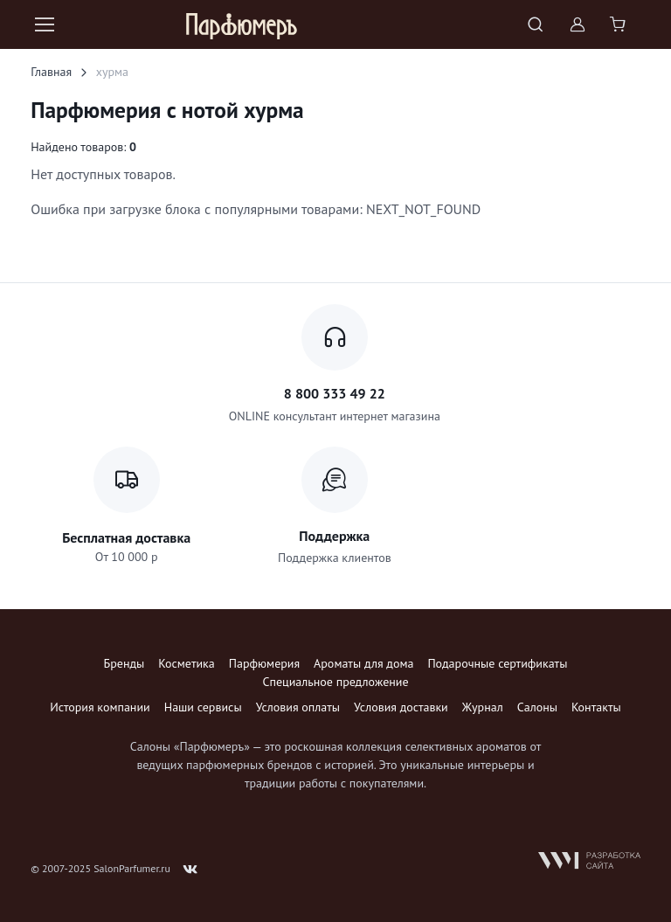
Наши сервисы (203, 707)
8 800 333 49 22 (334, 393)
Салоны (537, 707)
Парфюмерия (264, 663)
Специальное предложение (335, 682)
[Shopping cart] (619, 24)
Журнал (482, 707)
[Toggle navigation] (44, 24)
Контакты (596, 707)
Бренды (124, 663)
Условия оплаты (298, 707)
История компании (99, 707)
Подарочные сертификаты (497, 663)
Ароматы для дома (363, 663)
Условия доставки (401, 707)
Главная (51, 72)
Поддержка (334, 535)
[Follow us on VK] (190, 869)
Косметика (186, 663)
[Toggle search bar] (536, 24)
